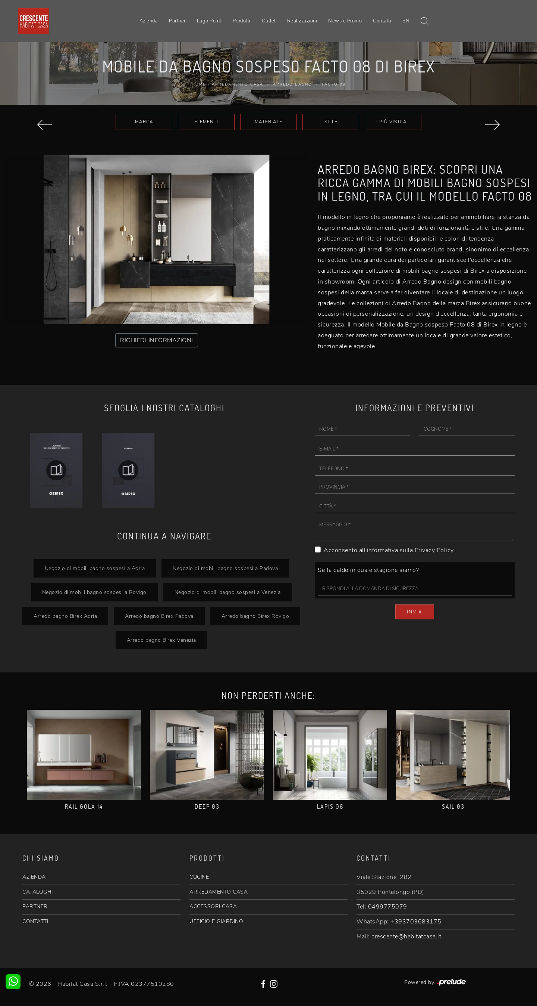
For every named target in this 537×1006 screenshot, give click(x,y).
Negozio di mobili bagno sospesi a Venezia (228, 592)
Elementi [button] (206, 122)
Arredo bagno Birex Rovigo (255, 616)
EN (405, 21)
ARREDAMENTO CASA (218, 891)
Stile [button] (330, 122)
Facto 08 (334, 84)
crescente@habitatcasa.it (406, 936)
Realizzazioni (302, 21)
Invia (415, 612)
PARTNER (35, 906)
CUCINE (199, 876)
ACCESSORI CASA (213, 906)
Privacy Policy (434, 550)
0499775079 (387, 907)
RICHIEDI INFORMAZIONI (156, 340)
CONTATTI (35, 921)
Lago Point (209, 21)
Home (199, 84)
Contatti (382, 21)
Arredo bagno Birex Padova (159, 616)
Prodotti (242, 21)
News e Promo (345, 21)
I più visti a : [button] (393, 122)
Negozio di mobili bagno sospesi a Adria (95, 568)
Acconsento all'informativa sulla (389, 550)
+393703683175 (416, 921)
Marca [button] (144, 122)
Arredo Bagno (292, 84)
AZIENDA (34, 876)
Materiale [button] (268, 122)
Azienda (148, 21)
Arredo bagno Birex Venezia (161, 640)
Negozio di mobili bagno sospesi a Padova (225, 568)
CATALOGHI (37, 891)
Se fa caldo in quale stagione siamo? (368, 570)
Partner (177, 21)
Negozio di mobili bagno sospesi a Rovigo (94, 592)
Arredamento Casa (237, 84)
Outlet (269, 21)
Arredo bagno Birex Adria (65, 616)
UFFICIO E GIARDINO (216, 921)
